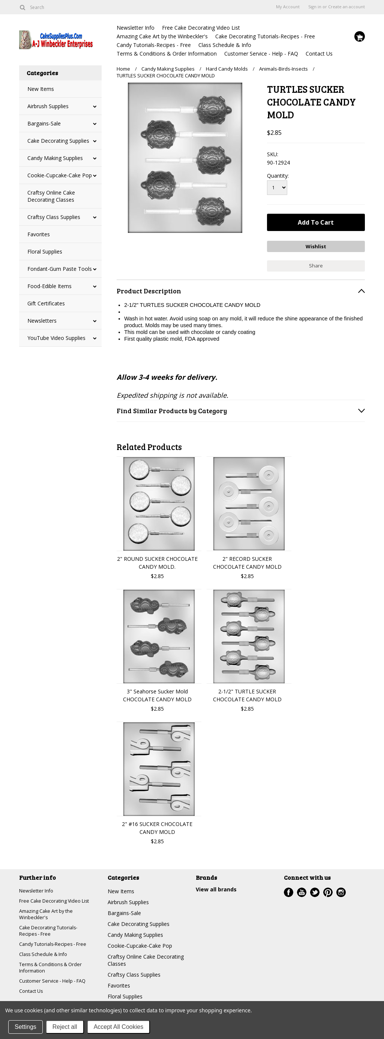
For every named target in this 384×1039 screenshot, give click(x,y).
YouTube (301, 889)
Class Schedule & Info (224, 44)
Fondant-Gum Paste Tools (59, 268)
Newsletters (42, 320)
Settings (25, 1027)
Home (123, 68)
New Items (40, 88)
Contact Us (319, 53)
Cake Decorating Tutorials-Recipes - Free (265, 36)
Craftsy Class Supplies (53, 216)
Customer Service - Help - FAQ (261, 53)
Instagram (341, 889)
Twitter (315, 889)
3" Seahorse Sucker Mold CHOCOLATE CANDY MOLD (157, 692)
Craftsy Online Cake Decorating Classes (51, 196)
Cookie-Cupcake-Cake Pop (59, 175)
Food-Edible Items (49, 286)
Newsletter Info (135, 27)
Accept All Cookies (119, 1027)
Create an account (346, 6)
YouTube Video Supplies (56, 337)
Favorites (38, 234)
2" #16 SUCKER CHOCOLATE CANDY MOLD (157, 825)
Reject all (64, 1027)
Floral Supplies (44, 251)
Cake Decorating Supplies (58, 140)
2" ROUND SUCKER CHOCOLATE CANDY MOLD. (157, 560)
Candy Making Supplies (55, 158)
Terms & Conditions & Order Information (167, 53)
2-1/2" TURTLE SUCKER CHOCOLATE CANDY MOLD (247, 692)
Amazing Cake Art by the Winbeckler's (162, 36)
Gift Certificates (46, 303)
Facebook (288, 889)
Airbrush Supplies (48, 106)
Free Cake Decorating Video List (201, 27)
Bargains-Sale (44, 123)
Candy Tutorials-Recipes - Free (154, 44)
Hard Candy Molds (227, 68)
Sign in (314, 6)
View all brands (216, 886)
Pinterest (328, 889)
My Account (288, 6)
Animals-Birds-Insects (283, 68)
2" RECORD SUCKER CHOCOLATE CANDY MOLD (247, 560)
